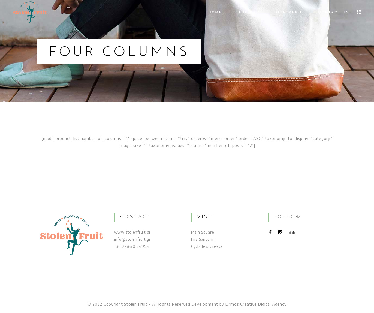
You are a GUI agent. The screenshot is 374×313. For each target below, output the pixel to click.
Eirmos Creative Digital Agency (256, 304)
